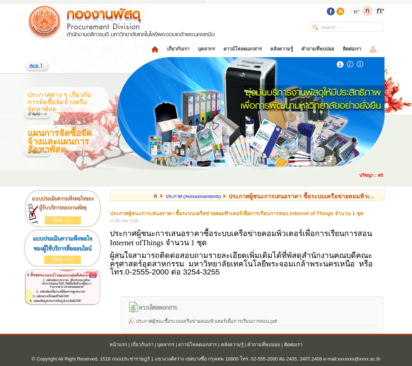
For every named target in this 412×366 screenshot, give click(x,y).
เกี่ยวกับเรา (178, 49)
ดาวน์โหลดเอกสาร (242, 49)
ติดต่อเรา (352, 49)
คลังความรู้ (281, 49)
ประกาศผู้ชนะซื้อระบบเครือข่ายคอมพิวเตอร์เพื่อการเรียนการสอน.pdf (206, 321)
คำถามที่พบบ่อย (317, 49)
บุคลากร (206, 49)
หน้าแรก (118, 344)
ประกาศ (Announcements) (193, 196)
